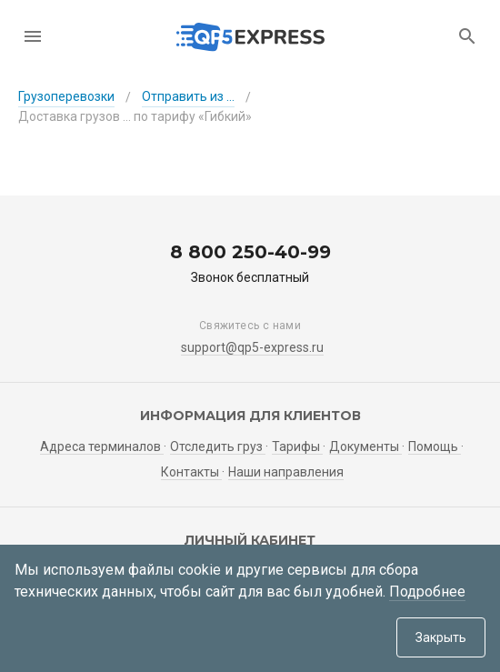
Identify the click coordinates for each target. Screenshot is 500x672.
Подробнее (427, 591)
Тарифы (297, 446)
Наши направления (286, 472)
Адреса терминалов (102, 446)
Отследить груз (217, 446)
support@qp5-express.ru (252, 347)
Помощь (434, 446)
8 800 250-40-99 (250, 252)
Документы (365, 446)
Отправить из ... (188, 96)
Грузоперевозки (66, 96)
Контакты (191, 472)
